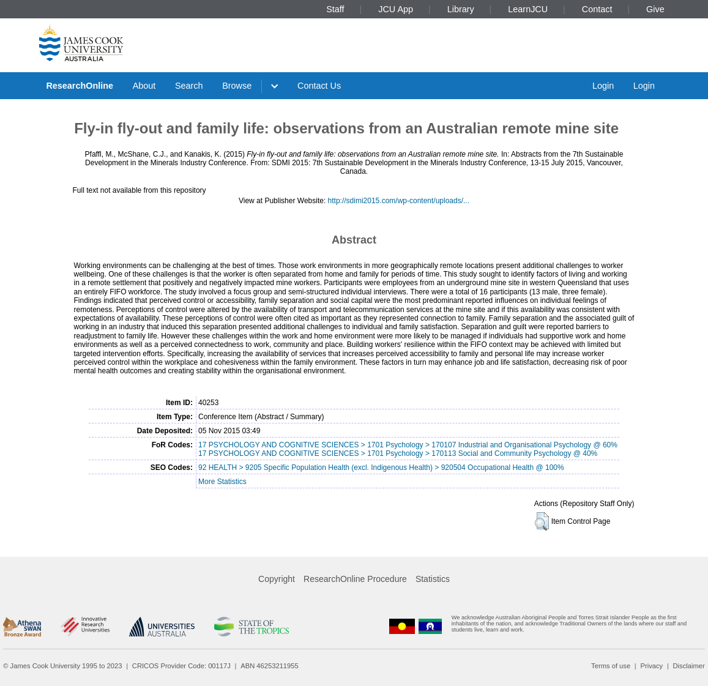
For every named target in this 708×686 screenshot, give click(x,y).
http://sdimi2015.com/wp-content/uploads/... (398, 200)
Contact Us (319, 86)
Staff (335, 9)
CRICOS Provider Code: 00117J (181, 665)
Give (655, 9)
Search (189, 86)
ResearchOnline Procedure (355, 579)
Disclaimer (689, 665)
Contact (597, 9)
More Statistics (222, 481)
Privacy (651, 665)
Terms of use (610, 665)
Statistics (432, 579)
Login (603, 86)
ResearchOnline (79, 86)
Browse (237, 86)
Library (460, 9)
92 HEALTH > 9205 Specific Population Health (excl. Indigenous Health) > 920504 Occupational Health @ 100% (381, 467)
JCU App (395, 9)
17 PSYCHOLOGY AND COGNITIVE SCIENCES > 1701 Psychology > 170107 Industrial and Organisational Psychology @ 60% (407, 445)
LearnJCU (528, 9)
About (144, 86)
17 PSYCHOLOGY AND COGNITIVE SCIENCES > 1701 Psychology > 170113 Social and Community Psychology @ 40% (397, 453)
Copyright (276, 579)
